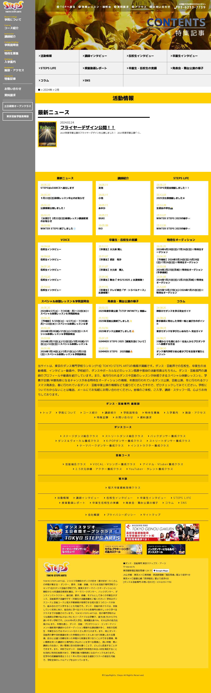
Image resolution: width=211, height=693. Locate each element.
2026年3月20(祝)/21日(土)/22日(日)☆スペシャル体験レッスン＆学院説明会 (64, 332)
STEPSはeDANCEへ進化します (57, 188)
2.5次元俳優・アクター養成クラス (97, 469)
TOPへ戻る (66, 6)
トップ (46, 412)
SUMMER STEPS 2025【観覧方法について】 (122, 341)
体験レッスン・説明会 (94, 6)
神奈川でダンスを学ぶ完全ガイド (173, 311)
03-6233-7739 (190, 7)
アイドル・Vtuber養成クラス (162, 464)
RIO (100, 228)
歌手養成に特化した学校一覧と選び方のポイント (180, 322)
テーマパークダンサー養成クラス (100, 445)
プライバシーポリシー (120, 514)
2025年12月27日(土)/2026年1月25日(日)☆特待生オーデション (180, 291)
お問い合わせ (12, 88)
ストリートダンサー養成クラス (169, 440)
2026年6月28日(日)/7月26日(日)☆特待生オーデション (179, 250)
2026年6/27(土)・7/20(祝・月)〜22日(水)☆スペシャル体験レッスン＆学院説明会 (65, 312)
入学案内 (18, 60)
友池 (100, 188)
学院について (18, 18)
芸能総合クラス (74, 464)
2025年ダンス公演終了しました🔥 (116, 331)
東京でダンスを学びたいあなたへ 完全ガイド (179, 331)
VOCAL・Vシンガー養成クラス (113, 464)
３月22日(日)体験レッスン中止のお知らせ (62, 198)
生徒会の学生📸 (164, 208)
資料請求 (10, 95)
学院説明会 (18, 43)
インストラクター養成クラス (148, 445)
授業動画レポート (96, 68)
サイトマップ (151, 514)
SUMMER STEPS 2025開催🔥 (115, 351)
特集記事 (18, 77)
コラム (45, 80)
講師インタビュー (96, 56)
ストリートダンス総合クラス (123, 436)
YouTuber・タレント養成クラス (149, 469)
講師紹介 (18, 35)
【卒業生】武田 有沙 (109, 259)
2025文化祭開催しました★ (170, 198)
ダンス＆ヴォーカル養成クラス (77, 440)
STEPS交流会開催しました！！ (173, 188)
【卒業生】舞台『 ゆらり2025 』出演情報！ (121, 280)
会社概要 (92, 514)
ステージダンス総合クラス (79, 436)
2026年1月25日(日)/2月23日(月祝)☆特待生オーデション (179, 281)
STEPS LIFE (48, 68)
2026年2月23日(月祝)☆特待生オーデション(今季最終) (179, 271)
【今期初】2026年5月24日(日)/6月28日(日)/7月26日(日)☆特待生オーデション (177, 261)
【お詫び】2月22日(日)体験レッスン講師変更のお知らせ (64, 219)
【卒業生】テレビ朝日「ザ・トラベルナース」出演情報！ (122, 291)
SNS (87, 80)
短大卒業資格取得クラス (123, 487)
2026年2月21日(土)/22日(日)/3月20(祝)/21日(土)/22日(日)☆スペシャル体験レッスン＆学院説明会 (65, 342)
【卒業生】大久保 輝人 (110, 249)
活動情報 (46, 56)
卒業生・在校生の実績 (143, 68)
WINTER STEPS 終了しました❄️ (58, 228)
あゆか (101, 208)
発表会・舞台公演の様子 (187, 68)
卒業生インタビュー (185, 56)
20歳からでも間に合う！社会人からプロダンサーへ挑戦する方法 (180, 342)
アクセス (139, 6)
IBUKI (101, 218)
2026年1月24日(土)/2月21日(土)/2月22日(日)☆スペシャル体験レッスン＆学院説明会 (63, 352)
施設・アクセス (18, 69)
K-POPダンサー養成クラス (123, 440)
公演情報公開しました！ (53, 208)
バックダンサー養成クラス (167, 436)
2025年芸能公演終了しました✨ (115, 321)
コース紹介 (18, 26)
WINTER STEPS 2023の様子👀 (173, 218)
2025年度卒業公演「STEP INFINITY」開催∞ (122, 311)
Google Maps (161, 570)
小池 (100, 198)
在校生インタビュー (141, 56)
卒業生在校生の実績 (104, 502)
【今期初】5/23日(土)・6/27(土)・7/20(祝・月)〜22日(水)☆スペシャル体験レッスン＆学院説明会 (65, 322)
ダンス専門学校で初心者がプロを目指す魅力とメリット (180, 352)
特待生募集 (18, 52)
